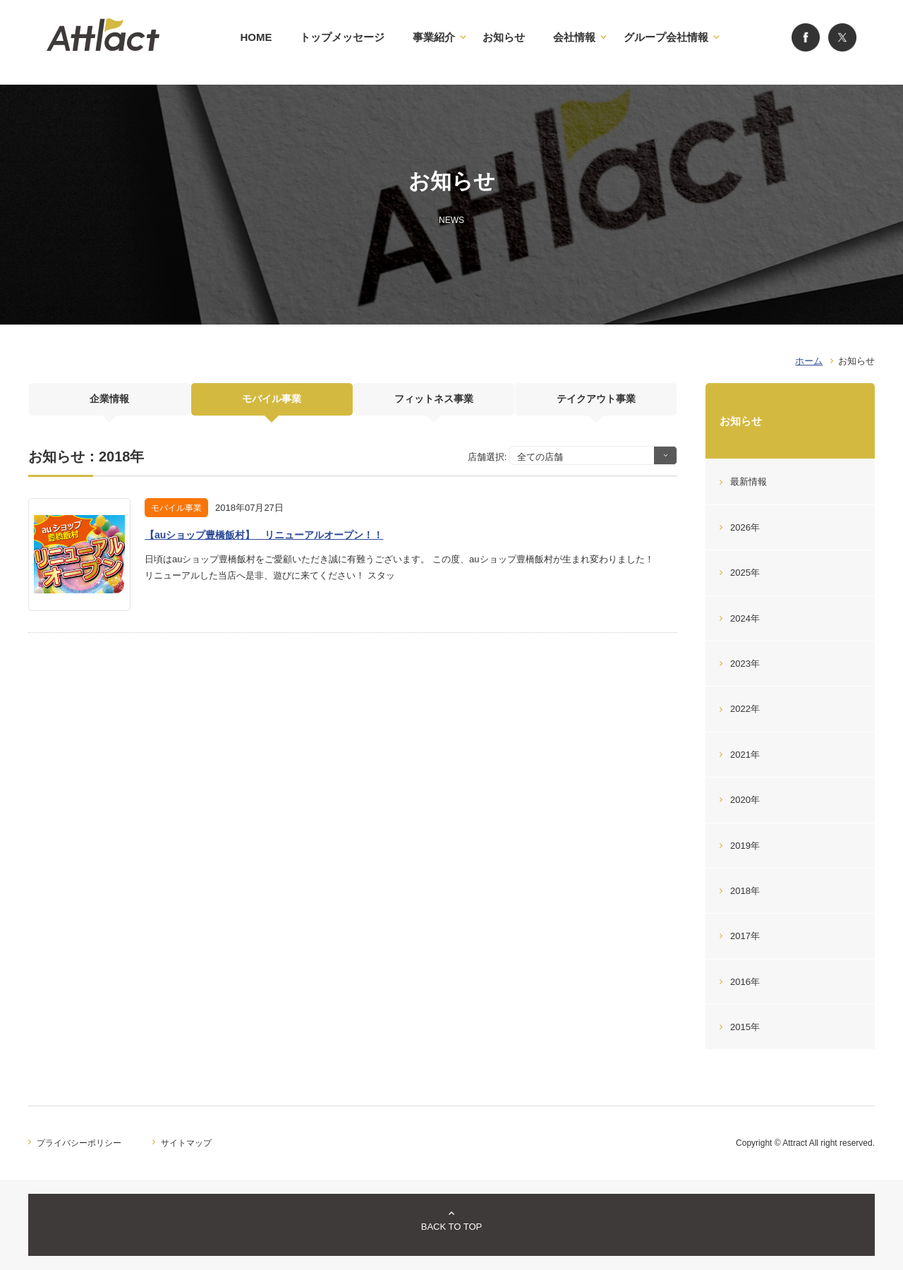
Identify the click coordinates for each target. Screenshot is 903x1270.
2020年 (745, 799)
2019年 (745, 845)
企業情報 (109, 404)
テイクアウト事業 (596, 404)
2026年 (745, 527)
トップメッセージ (342, 37)
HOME (256, 37)
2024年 (745, 618)
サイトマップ (186, 1143)
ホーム (809, 361)
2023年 (745, 663)
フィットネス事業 (433, 404)
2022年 (745, 708)
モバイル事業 (271, 404)
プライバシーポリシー (79, 1143)
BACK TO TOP (451, 1226)
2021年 (745, 754)
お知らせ (504, 37)
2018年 (745, 890)
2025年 (745, 572)
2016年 (745, 981)
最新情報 (748, 481)
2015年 (745, 1027)
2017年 (745, 936)
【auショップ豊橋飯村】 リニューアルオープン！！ (264, 534)
